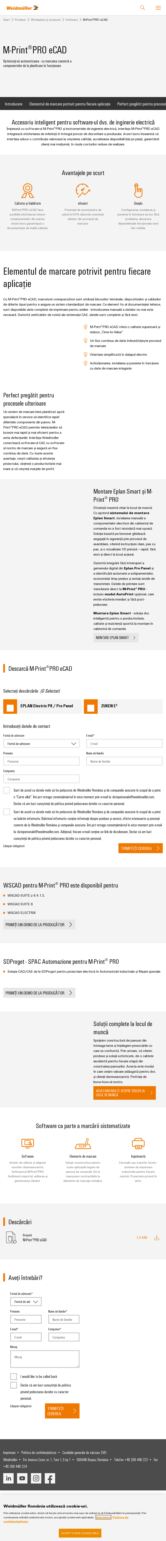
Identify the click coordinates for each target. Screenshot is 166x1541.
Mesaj (13, 1352)
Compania (9, 776)
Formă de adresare (13, 741)
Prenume (8, 758)
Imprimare (9, 1458)
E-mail (89, 741)
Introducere (13, 109)
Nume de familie (95, 758)
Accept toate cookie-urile (80, 1533)
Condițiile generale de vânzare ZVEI (84, 1458)
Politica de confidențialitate (38, 1458)
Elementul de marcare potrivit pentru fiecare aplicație (69, 109)
